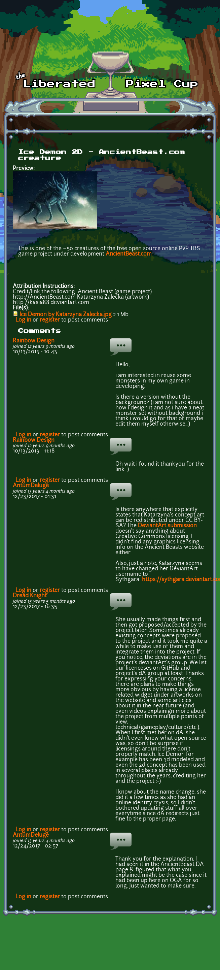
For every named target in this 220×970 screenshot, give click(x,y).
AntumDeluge (31, 486)
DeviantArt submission (167, 526)
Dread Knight (30, 596)
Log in (23, 320)
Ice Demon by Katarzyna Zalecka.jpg (66, 314)
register (50, 320)
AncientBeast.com (129, 254)
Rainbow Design (33, 341)
